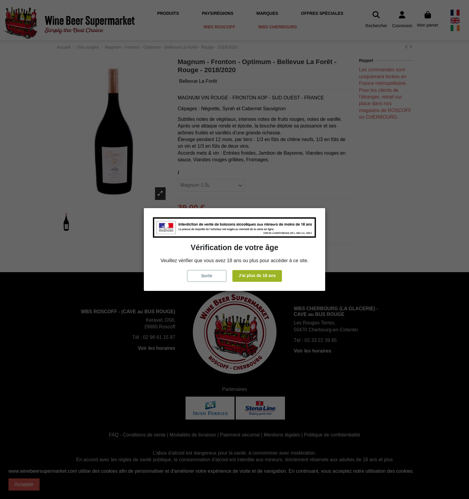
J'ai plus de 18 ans (257, 275)
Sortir (206, 275)
